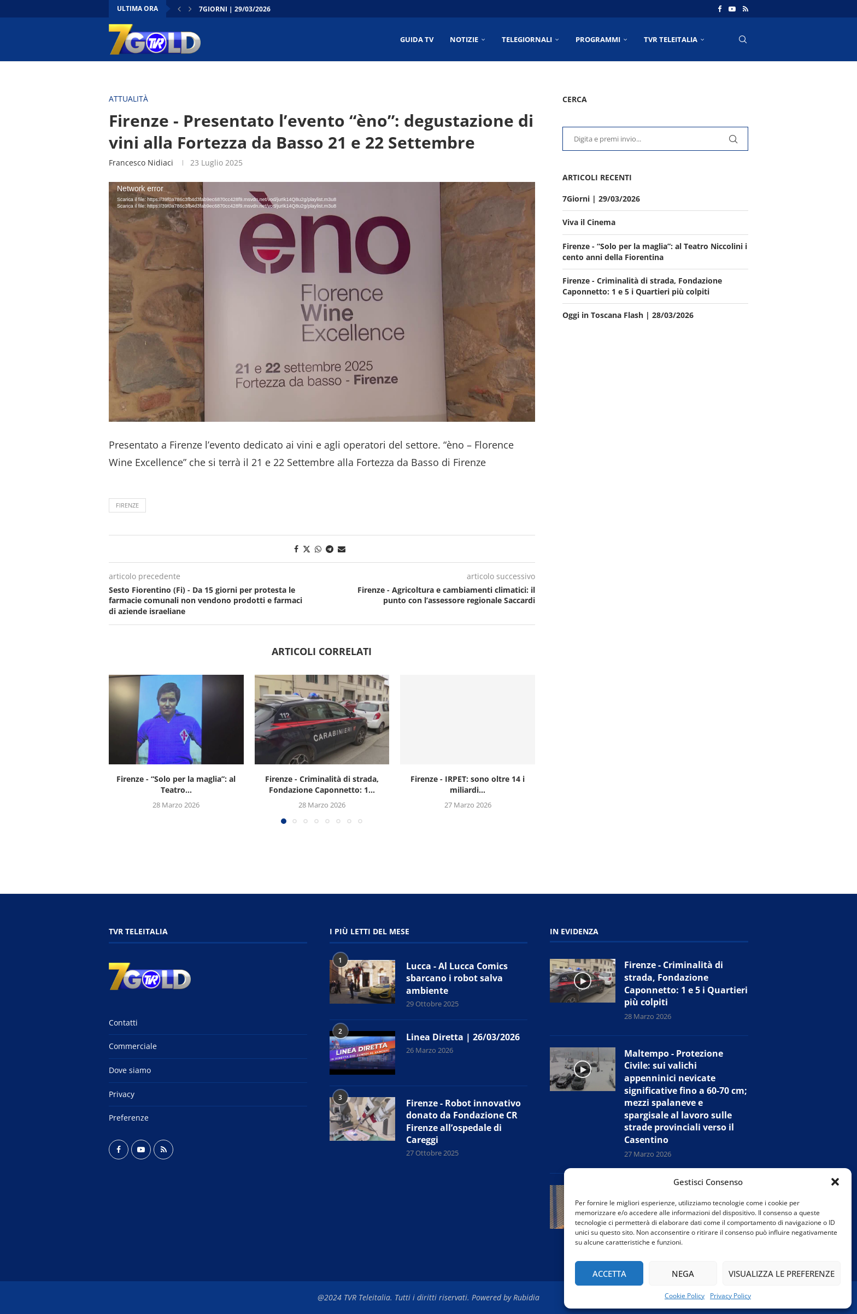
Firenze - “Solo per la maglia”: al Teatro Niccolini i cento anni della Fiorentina (654, 251)
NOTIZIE (464, 39)
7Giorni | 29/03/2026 (235, 9)
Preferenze (129, 1117)
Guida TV (416, 39)
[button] (835, 1181)
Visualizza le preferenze (782, 1273)
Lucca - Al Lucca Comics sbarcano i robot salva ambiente (457, 978)
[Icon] (582, 980)
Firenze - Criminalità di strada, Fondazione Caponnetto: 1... (322, 784)
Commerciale (133, 1046)
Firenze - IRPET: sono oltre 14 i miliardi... (467, 784)
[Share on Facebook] (296, 549)
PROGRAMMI (598, 39)
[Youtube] (732, 8)
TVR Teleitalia (670, 39)
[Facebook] (719, 8)
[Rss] (745, 8)
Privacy (121, 1094)
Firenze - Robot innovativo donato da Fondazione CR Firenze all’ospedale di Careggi (463, 1121)
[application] (322, 302)
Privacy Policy (730, 1295)
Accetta (609, 1273)
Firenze (127, 505)
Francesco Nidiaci (141, 162)
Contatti (123, 1022)
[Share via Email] (341, 549)
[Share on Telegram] (329, 549)
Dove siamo (130, 1070)
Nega (683, 1273)
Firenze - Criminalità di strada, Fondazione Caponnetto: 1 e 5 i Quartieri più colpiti (642, 286)
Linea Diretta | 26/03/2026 (463, 1037)
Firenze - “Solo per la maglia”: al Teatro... (176, 784)
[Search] (742, 39)
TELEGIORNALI (527, 39)
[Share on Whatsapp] (318, 549)
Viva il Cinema (588, 222)
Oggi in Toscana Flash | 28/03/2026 (628, 315)
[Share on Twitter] (306, 549)
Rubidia (526, 1297)
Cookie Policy (685, 1295)
